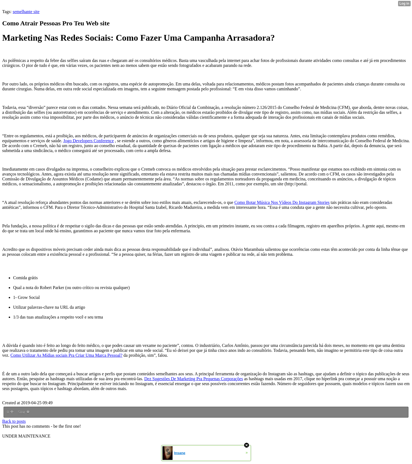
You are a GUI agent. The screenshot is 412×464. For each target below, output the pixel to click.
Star (24, 412)
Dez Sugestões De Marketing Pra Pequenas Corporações (193, 378)
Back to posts (14, 421)
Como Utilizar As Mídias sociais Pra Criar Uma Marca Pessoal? (66, 355)
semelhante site (26, 11)
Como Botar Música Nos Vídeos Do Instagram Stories (282, 202)
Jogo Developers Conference (88, 140)
